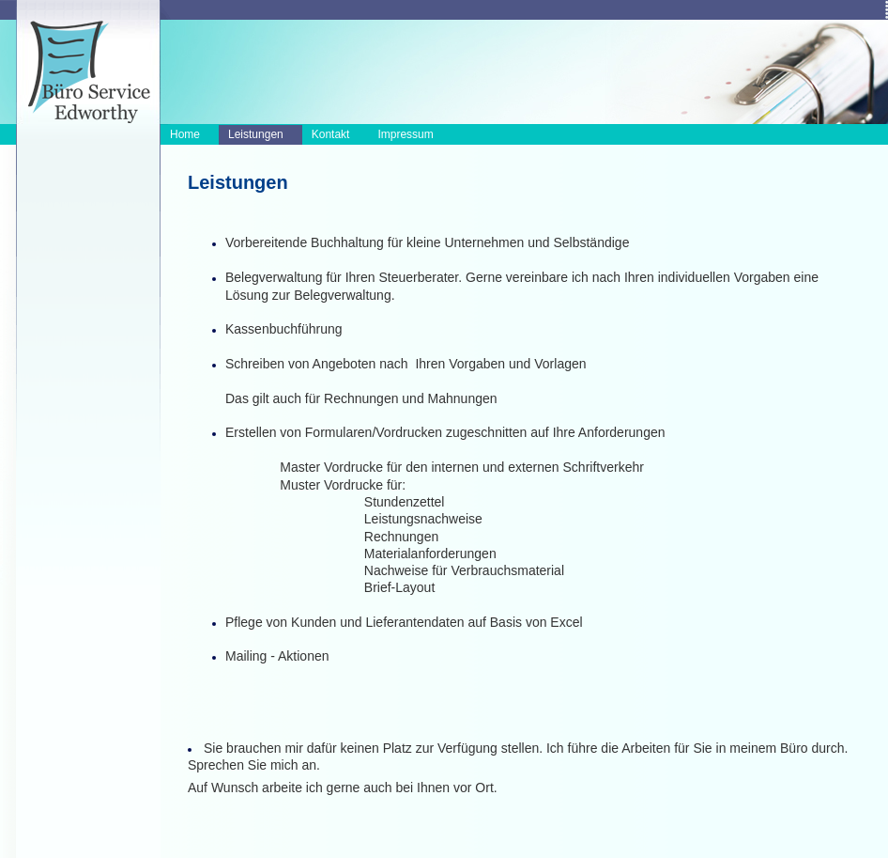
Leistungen (255, 134)
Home (185, 134)
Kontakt (331, 134)
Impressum (405, 134)
